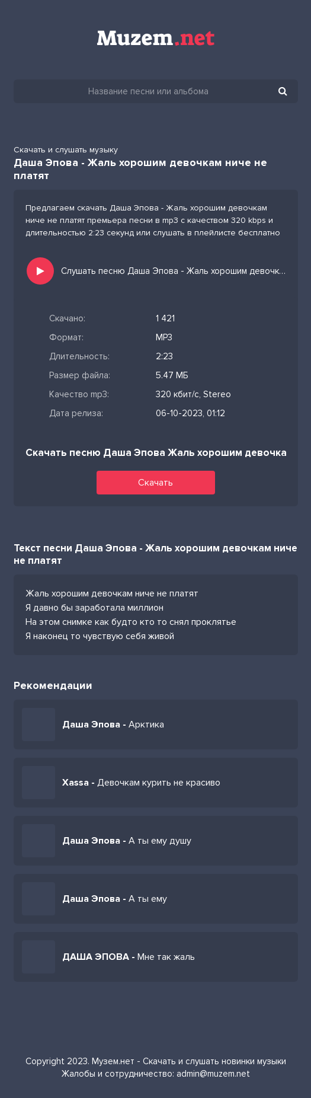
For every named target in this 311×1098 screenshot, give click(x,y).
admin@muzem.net (213, 1073)
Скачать (155, 483)
